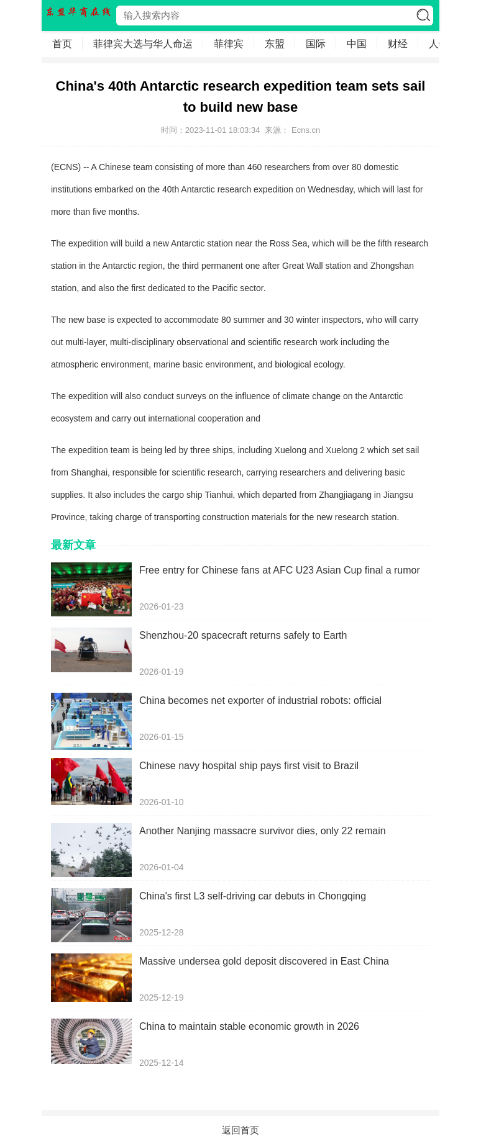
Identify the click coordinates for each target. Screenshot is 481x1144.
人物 (439, 43)
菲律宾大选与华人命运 (143, 43)
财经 (398, 43)
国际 (316, 43)
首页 (62, 43)
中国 (357, 43)
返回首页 (240, 1130)
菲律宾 (229, 43)
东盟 (275, 43)
